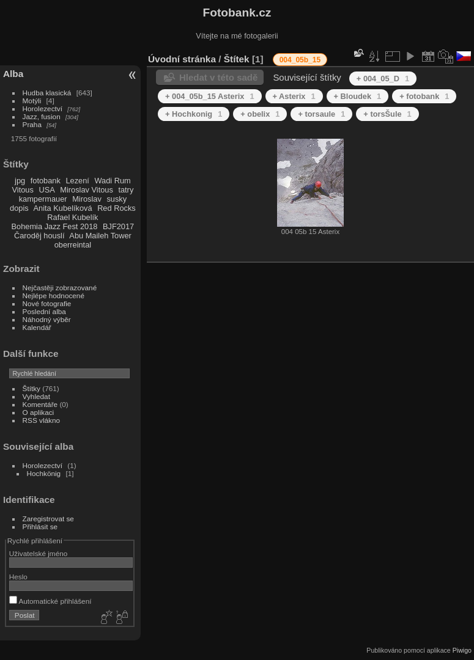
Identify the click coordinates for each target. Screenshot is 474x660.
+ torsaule (321, 114)
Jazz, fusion (42, 116)
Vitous (23, 189)
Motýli (32, 101)
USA (46, 189)
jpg (20, 180)
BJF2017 (118, 226)
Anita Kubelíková (63, 208)
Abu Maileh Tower (100, 235)
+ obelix (260, 114)
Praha (32, 124)
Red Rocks (116, 208)
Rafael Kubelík (72, 217)
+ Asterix (294, 96)
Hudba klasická (47, 93)
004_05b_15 (300, 60)
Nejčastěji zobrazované (60, 288)
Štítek (237, 59)
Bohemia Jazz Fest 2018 (55, 226)
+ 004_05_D (383, 78)
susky (116, 199)
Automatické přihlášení (50, 601)
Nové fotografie (47, 303)
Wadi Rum (112, 180)
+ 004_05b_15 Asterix (209, 96)
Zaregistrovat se (48, 518)
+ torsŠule (387, 114)
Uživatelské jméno (38, 553)
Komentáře (40, 404)
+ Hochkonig (193, 114)
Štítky (31, 388)
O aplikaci (38, 412)
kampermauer (43, 199)
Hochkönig (44, 473)
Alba (13, 73)
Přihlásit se (40, 526)
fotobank (46, 180)
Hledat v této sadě (218, 77)
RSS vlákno (41, 420)
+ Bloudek (358, 96)
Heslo (18, 577)
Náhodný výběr (47, 319)
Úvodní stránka (182, 59)
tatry (125, 189)
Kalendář (37, 327)
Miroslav (87, 199)
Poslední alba (44, 311)
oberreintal (72, 244)
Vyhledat (36, 396)
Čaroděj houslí (39, 235)
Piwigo (462, 650)
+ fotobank (424, 96)
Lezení (77, 180)
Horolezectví (42, 108)
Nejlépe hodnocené (53, 295)
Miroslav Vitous (86, 189)
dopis (19, 208)
